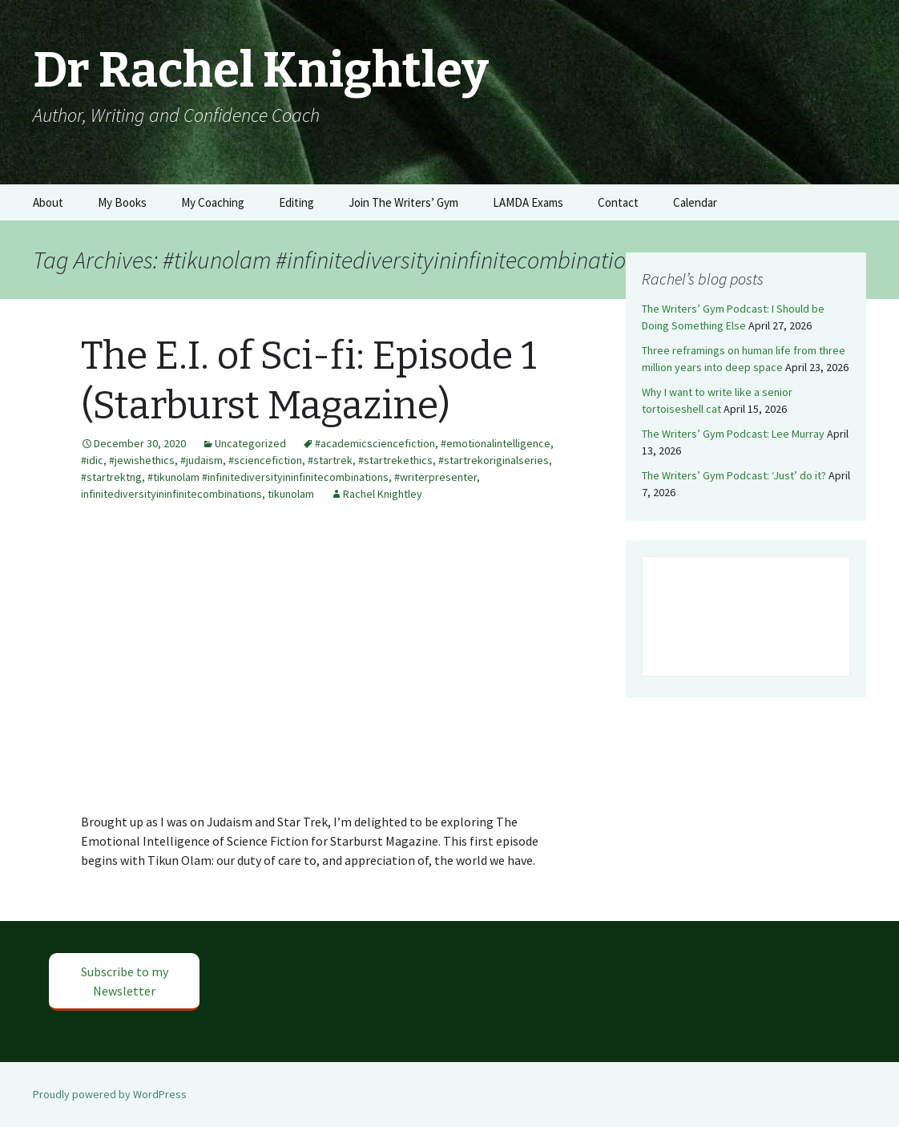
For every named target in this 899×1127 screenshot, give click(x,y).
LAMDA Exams (528, 202)
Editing (296, 202)
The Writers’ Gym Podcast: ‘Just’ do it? (734, 475)
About (48, 202)
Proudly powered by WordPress (110, 1094)
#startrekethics (395, 460)
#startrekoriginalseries (493, 460)
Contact (618, 202)
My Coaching (212, 202)
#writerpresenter (435, 477)
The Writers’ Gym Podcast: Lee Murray (733, 433)
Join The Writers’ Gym (403, 202)
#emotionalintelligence (495, 443)
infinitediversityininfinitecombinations (171, 494)
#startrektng (111, 477)
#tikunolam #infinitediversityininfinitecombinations (268, 477)
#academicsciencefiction (375, 443)
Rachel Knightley (382, 494)
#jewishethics (142, 460)
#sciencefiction (265, 460)
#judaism (201, 460)
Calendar (695, 202)
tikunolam (291, 494)
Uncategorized (250, 443)
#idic (92, 460)
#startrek (330, 460)
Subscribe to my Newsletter (124, 981)
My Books (122, 202)
